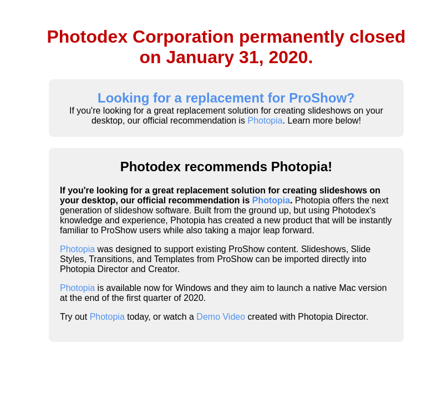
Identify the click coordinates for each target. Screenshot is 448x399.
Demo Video (220, 316)
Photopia (265, 120)
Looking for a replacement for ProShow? (226, 97)
